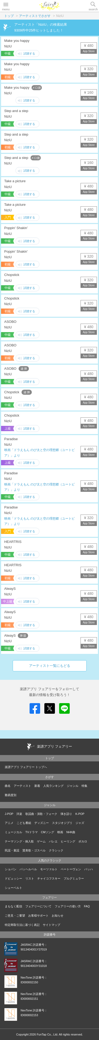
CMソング (47, 832)
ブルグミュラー (74, 878)
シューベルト (13, 887)
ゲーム (41, 841)
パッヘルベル (28, 869)
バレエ (53, 841)
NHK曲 (70, 832)
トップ (9, 16)
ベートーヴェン (71, 869)
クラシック (56, 850)
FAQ (87, 906)
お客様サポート (38, 915)
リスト (29, 878)
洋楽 (19, 813)
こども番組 (24, 822)
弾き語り (66, 813)
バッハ (88, 869)
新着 (37, 785)
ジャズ (80, 822)
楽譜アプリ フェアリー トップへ (26, 767)
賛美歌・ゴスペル (34, 850)
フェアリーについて (38, 906)
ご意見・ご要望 (15, 915)
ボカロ (82, 841)
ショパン (10, 869)
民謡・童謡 (12, 850)
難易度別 (10, 795)
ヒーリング (68, 841)
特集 (84, 785)
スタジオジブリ (62, 822)
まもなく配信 (13, 906)
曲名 (8, 785)
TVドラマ (31, 832)
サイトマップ (51, 924)
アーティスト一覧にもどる (49, 666)
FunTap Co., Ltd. (47, 1034)
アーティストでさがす (35, 16)
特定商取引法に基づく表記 (22, 924)
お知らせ (57, 915)
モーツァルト (49, 869)
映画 (60, 832)
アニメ (9, 822)
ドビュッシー (13, 878)
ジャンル (72, 785)
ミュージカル (13, 832)
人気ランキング (53, 785)
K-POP (79, 813)
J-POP (9, 813)
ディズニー (41, 822)
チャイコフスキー (48, 878)
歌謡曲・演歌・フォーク (41, 813)
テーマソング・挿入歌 (19, 841)
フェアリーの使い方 (68, 906)
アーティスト (22, 785)
